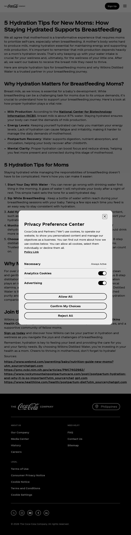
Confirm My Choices (65, 306)
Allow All (65, 296)
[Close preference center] (105, 217)
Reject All (65, 315)
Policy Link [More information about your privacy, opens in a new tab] (31, 251)
